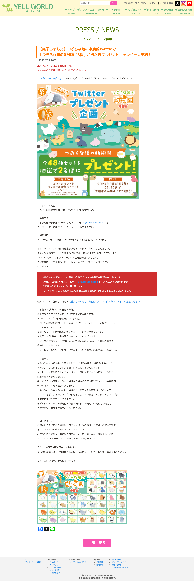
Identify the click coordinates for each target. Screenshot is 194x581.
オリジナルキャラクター (79, 562)
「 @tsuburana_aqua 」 (94, 222)
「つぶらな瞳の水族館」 (49, 78)
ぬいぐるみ (54, 565)
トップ (71, 11)
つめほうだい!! (55, 573)
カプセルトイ (135, 11)
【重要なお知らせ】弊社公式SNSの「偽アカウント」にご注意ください (104, 301)
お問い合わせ (185, 11)
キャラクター (116, 11)
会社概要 (128, 3)
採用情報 (168, 11)
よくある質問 (166, 3)
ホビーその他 (55, 570)
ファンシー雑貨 (55, 567)
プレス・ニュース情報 (92, 11)
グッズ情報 (153, 11)
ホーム (27, 559)
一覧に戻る (97, 542)
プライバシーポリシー (146, 3)
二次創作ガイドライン (119, 567)
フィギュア (54, 562)
